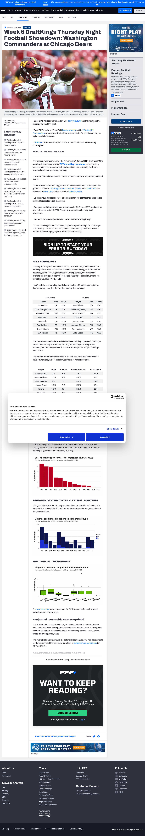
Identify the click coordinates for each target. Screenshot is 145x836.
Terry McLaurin (74, 121)
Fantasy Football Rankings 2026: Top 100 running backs (14, 142)
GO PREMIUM (125, 11)
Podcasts (123, 789)
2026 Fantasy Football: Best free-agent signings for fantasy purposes (15, 232)
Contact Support (83, 791)
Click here (38, 142)
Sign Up (27, 27)
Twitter (122, 773)
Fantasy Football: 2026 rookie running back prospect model (15, 162)
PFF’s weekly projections (72, 164)
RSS (121, 792)
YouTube (122, 779)
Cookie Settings (76, 829)
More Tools (126, 121)
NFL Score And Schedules (49, 779)
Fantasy (24, 17)
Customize (72, 437)
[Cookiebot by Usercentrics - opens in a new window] (117, 397)
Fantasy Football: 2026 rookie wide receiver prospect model (15, 181)
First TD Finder (45, 776)
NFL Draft (50, 17)
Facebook (123, 782)
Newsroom (6, 776)
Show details (117, 429)
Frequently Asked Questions (87, 794)
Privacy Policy (19, 829)
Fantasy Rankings (46, 798)
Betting (72, 17)
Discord (122, 786)
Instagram (123, 776)
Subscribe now (68, 713)
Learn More (45, 3)
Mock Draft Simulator (48, 805)
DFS (61, 17)
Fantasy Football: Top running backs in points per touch (14, 213)
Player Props (44, 773)
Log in (82, 720)
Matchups (43, 792)
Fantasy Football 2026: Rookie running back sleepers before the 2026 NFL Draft (15, 192)
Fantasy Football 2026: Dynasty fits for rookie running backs (15, 152)
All (4, 17)
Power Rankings (45, 789)
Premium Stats (45, 786)
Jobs (4, 773)
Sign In (139, 11)
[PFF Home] (3, 10)
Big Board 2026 (45, 802)
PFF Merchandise (83, 779)
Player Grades (44, 782)
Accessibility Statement (55, 829)
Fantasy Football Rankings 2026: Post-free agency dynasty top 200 (14, 171)
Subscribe (80, 773)
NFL (12, 17)
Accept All (109, 437)
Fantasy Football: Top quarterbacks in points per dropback (14, 223)
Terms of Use (35, 829)
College (36, 17)
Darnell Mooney (69, 130)
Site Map (5, 829)
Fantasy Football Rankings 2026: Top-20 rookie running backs (14, 203)
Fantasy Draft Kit (46, 795)
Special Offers (82, 776)
